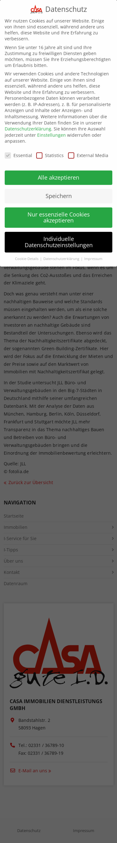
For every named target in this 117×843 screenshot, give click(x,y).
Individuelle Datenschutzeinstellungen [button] (59, 236)
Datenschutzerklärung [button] (61, 252)
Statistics (50, 149)
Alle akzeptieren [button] (58, 171)
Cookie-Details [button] (27, 252)
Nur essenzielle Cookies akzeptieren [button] (58, 211)
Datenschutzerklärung (28, 122)
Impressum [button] (93, 252)
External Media (88, 149)
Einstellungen (51, 128)
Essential (18, 149)
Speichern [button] (59, 189)
